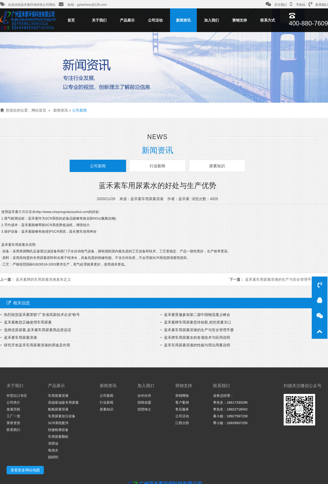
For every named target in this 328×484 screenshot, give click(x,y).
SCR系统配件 (58, 423)
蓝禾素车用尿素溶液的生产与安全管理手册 (280, 279)
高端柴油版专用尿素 (63, 402)
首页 (71, 20)
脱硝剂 (53, 457)
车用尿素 (25, 212)
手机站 (297, 4)
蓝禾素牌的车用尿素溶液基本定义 (43, 279)
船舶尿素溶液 (58, 409)
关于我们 (99, 20)
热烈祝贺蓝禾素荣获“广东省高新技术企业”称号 (42, 315)
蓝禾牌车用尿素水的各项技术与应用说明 (197, 337)
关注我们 (276, 4)
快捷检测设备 (58, 430)
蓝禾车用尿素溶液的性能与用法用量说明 (197, 345)
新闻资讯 (183, 20)
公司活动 (155, 20)
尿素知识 (215, 166)
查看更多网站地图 (25, 470)
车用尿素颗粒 (58, 437)
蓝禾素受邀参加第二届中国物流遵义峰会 (197, 315)
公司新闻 (79, 110)
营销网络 (182, 396)
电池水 (53, 450)
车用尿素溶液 (58, 396)
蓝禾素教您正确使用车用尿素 (28, 322)
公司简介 (13, 402)
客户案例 (182, 402)
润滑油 (53, 443)
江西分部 (182, 423)
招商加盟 (144, 402)
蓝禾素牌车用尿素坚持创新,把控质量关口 (197, 322)
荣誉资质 (13, 423)
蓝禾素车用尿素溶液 (20, 337)
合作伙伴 (144, 396)
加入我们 (211, 20)
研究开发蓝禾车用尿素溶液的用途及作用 (37, 345)
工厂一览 (13, 416)
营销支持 (239, 20)
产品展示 (127, 20)
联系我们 (318, 4)
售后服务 (182, 409)
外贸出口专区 (17, 396)
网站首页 (38, 110)
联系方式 (267, 20)
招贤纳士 (144, 409)
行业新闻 (157, 166)
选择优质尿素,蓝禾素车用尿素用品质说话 (37, 330)
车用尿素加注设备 (61, 416)
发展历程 (13, 409)
